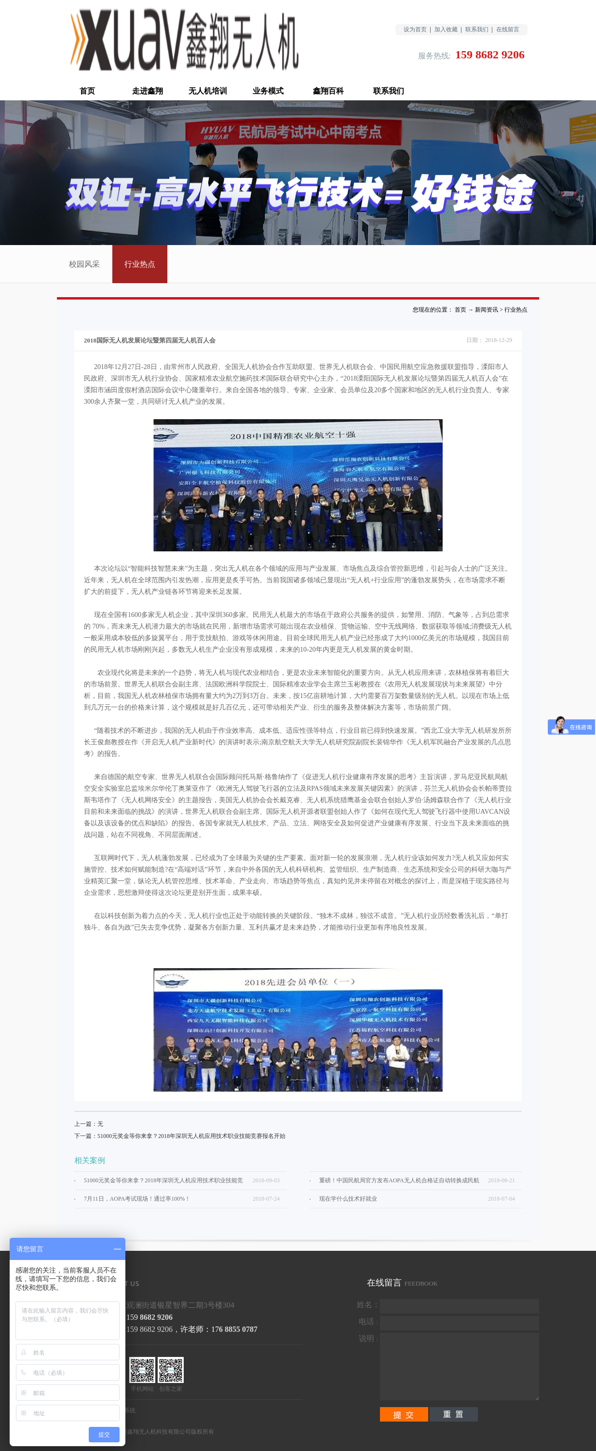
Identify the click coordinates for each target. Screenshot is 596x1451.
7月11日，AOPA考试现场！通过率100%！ (137, 1198)
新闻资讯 (486, 309)
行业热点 (516, 309)
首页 (87, 91)
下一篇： (179, 1136)
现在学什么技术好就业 (348, 1198)
